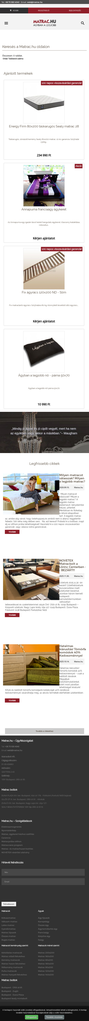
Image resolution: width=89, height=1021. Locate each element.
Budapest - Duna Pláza (13, 995)
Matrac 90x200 (45, 967)
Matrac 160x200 (46, 956)
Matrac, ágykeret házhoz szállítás (18, 834)
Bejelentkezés (75, 10)
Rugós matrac (8, 940)
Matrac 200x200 (46, 952)
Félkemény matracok (12, 967)
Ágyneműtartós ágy (47, 929)
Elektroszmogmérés (11, 827)
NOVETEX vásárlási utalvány (15, 852)
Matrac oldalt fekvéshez (13, 956)
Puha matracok (9, 971)
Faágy (41, 940)
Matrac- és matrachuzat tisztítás (17, 849)
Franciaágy (43, 932)
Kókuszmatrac (9, 918)
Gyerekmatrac (9, 929)
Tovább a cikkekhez (44, 731)
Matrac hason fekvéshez (13, 963)
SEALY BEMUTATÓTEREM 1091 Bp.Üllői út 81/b (22, 807)
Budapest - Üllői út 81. (12, 987)
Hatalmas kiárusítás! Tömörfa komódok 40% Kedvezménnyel (72, 650)
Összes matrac (9, 936)
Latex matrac (8, 925)
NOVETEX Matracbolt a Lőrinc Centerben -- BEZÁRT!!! (72, 565)
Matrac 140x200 (46, 974)
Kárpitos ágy (44, 936)
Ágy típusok (44, 918)
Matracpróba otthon (11, 841)
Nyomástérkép (9, 830)
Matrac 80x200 (45, 960)
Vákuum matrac (9, 921)
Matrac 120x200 (46, 971)
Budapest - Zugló (10, 991)
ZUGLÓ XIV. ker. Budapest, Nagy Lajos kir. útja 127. (24, 803)
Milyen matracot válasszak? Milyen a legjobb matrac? (72, 478)
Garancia (6, 838)
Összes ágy (43, 925)
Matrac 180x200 (46, 963)
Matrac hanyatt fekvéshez (14, 974)
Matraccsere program (12, 845)
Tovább (12, 532)
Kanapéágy (43, 921)
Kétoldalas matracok (12, 952)
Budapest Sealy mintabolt (14, 998)
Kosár (14, 10)
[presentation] (25, 893)
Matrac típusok (9, 932)
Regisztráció (43, 10)
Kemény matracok (11, 960)
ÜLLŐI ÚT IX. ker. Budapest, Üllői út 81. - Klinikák (23, 799)
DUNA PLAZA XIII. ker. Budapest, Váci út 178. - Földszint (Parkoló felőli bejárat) (36, 795)
